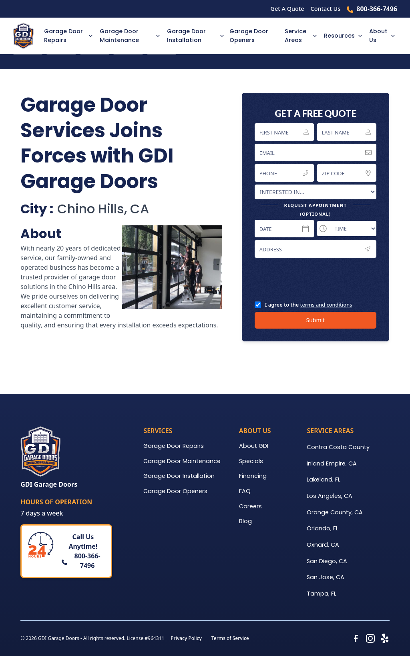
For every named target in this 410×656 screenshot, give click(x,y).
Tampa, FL (321, 594)
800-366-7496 (376, 8)
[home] (26, 36)
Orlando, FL (322, 528)
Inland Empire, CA (332, 463)
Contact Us (326, 8)
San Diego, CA (327, 561)
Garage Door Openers (248, 35)
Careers (250, 506)
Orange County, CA (335, 512)
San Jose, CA (325, 577)
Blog (245, 521)
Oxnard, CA (323, 545)
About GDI (253, 446)
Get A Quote (287, 8)
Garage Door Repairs (173, 446)
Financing (253, 476)
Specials (251, 461)
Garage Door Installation (179, 476)
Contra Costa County (338, 447)
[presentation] (315, 279)
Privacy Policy (186, 638)
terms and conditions (326, 304)
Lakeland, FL (323, 479)
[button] (66, 36)
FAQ (245, 491)
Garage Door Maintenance (182, 461)
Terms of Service (230, 638)
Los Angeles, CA (329, 496)
